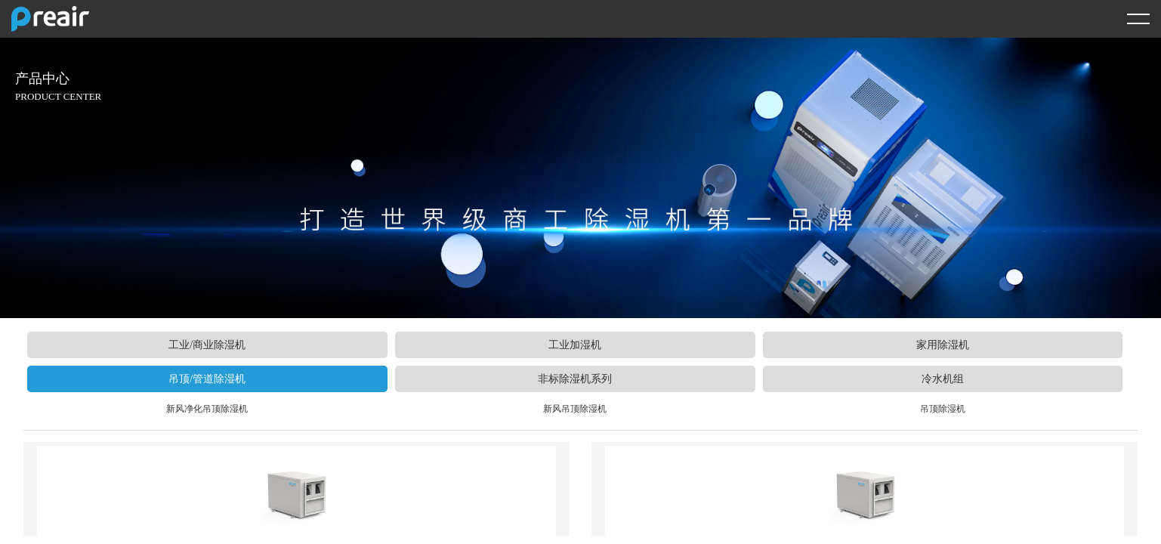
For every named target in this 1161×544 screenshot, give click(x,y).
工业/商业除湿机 (206, 345)
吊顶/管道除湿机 (206, 379)
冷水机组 (943, 379)
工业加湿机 (574, 345)
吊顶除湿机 (942, 408)
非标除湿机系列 (575, 379)
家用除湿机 (942, 345)
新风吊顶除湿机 (575, 408)
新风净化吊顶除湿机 (207, 408)
